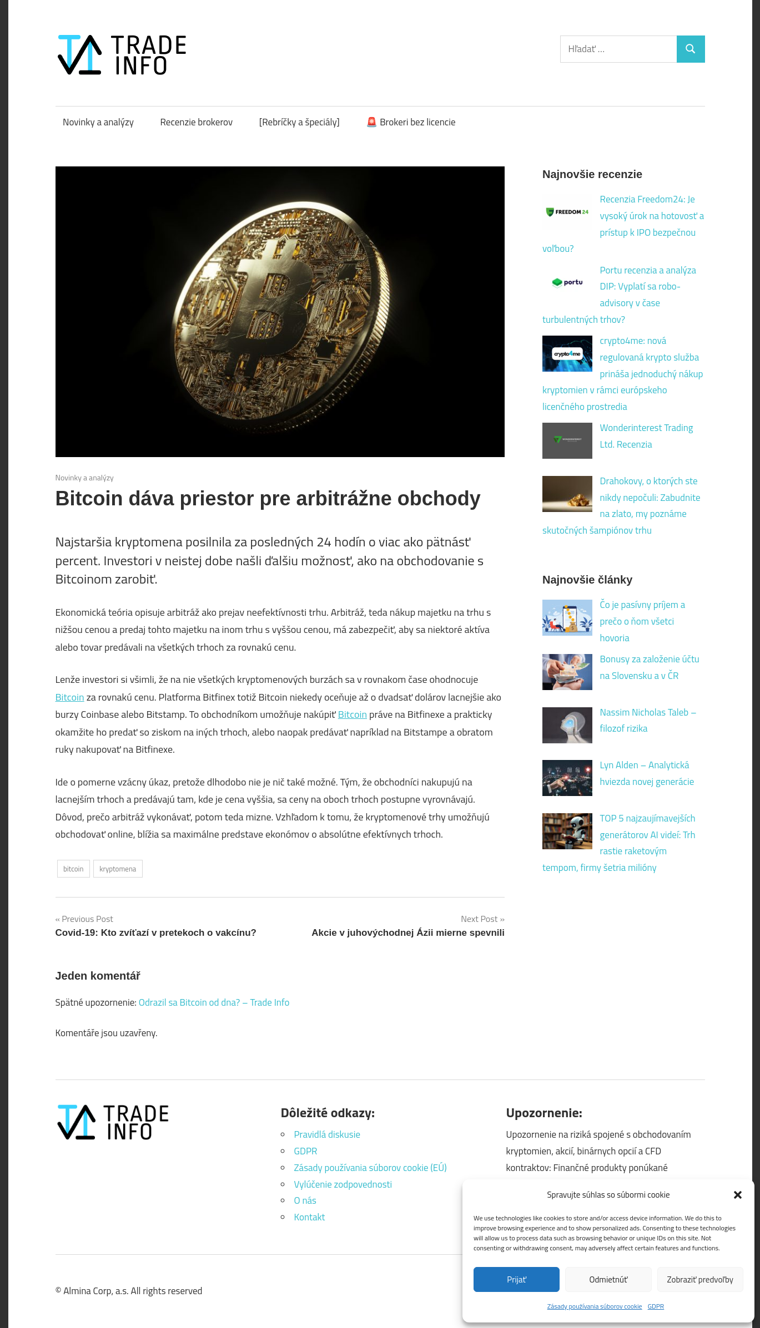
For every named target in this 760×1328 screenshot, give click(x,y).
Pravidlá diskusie (327, 1134)
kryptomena (117, 868)
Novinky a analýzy (98, 122)
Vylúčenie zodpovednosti (343, 1184)
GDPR (656, 1306)
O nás (305, 1200)
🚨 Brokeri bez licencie (410, 122)
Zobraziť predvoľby (700, 1279)
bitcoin (73, 868)
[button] (737, 1194)
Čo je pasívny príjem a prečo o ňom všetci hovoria (643, 621)
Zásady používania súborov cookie (594, 1306)
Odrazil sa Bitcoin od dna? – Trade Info (214, 1002)
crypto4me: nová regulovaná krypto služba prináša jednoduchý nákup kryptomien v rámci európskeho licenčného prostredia (622, 373)
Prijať (516, 1279)
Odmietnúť (609, 1279)
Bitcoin (70, 697)
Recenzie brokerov (196, 122)
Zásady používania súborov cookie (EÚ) (370, 1167)
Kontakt (309, 1217)
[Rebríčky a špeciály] (299, 122)
